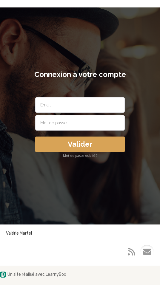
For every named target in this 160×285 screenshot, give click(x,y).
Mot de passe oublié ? (80, 155)
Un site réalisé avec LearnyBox (33, 274)
